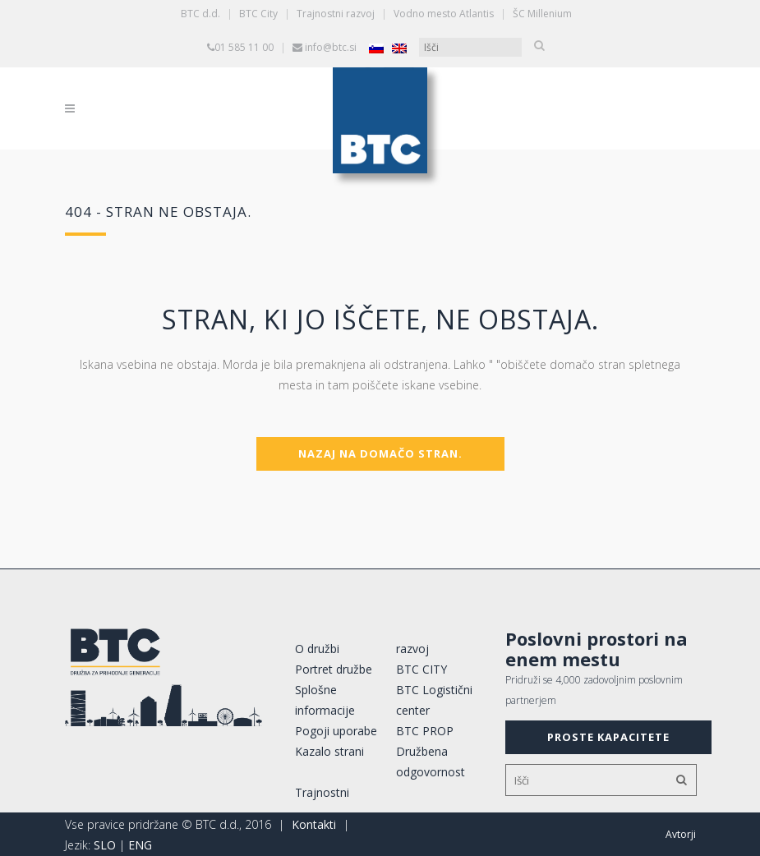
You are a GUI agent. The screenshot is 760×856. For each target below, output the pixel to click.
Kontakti (314, 824)
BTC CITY (421, 669)
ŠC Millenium (542, 14)
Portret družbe (333, 669)
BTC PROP (425, 731)
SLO (105, 845)
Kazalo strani (329, 751)
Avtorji (681, 834)
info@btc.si (331, 47)
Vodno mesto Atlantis (444, 14)
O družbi (317, 648)
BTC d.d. (200, 14)
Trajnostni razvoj (336, 14)
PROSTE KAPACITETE (608, 736)
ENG (140, 845)
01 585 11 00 (244, 47)
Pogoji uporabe (336, 731)
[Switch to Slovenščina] (376, 48)
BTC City (258, 14)
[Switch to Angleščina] (399, 48)
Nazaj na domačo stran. (380, 453)
